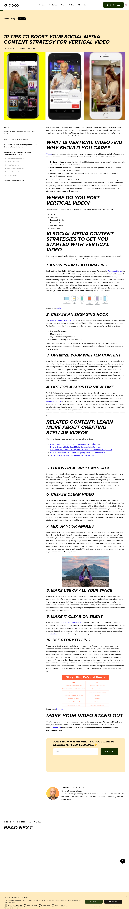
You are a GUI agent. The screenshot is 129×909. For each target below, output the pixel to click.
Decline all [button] (113, 901)
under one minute (53, 401)
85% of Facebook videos (71, 622)
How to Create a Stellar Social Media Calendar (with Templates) (76, 447)
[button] (42, 5)
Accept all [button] (93, 901)
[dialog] (64, 901)
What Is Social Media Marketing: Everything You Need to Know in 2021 (78, 452)
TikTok (22, 19)
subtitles (53, 634)
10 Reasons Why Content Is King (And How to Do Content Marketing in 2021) (81, 450)
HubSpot (59, 709)
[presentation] (69, 760)
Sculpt (58, 308)
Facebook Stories (115, 271)
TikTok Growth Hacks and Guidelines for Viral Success (72, 455)
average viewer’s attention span (62, 320)
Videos (49, 154)
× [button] (127, 896)
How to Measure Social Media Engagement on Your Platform (74, 444)
